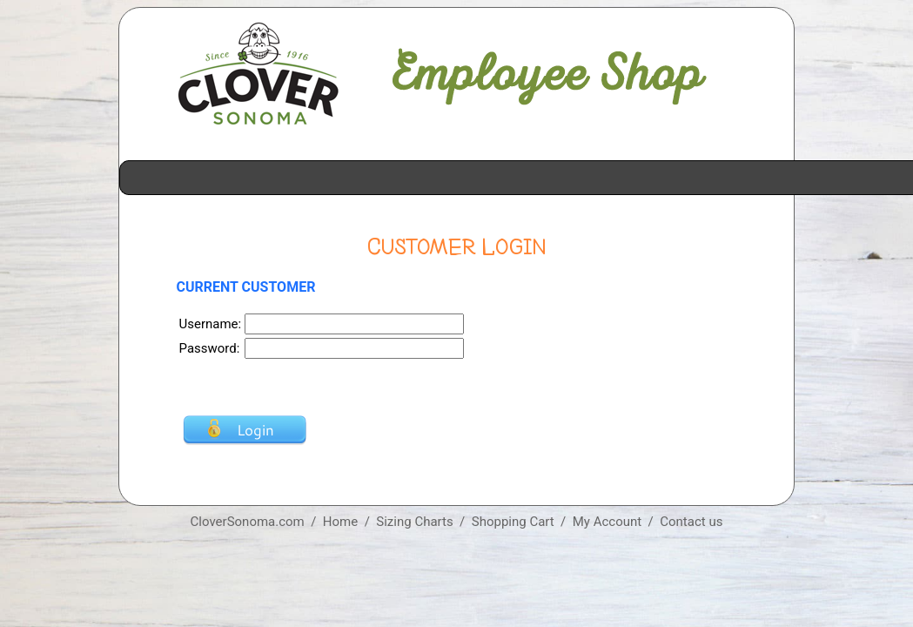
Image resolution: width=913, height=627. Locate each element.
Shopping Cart (513, 521)
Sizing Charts (414, 521)
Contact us (691, 521)
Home (340, 521)
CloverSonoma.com (248, 521)
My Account (607, 521)
